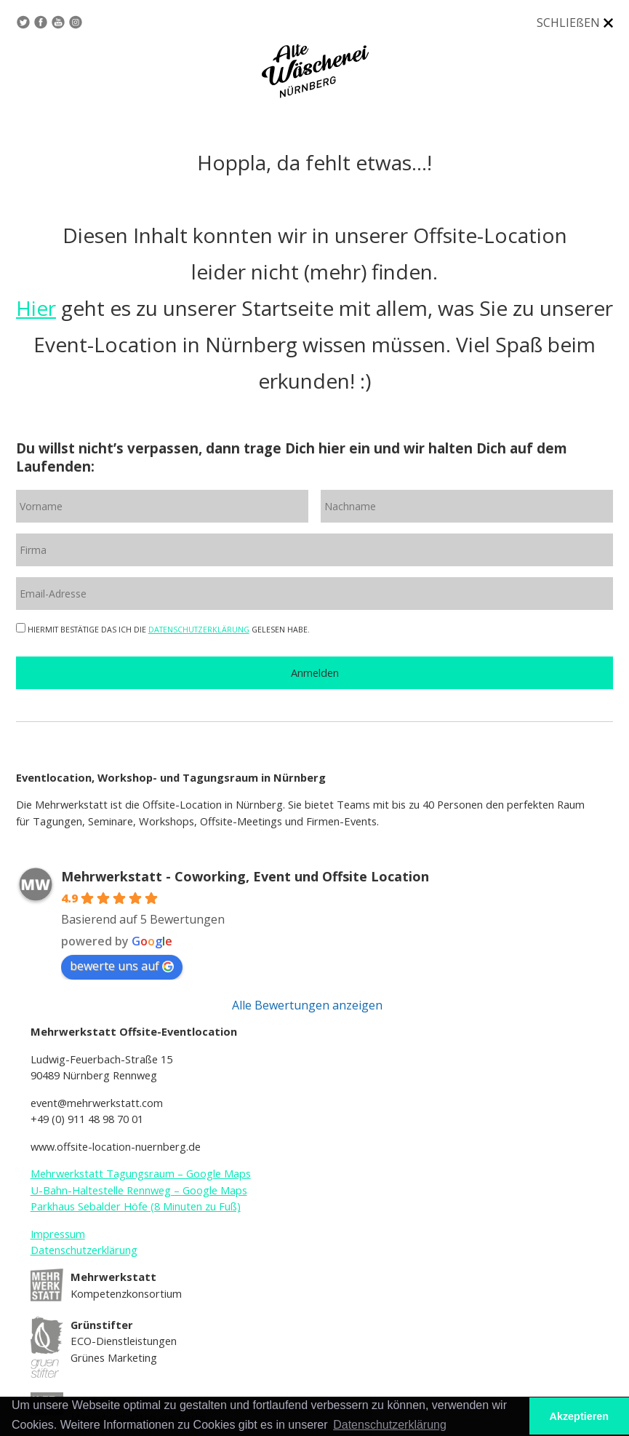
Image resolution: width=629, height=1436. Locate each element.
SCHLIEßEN (568, 23)
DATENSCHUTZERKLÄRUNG (198, 629)
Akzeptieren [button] (579, 1416)
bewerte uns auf (122, 966)
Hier (36, 308)
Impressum (58, 1233)
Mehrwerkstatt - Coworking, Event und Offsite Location (245, 876)
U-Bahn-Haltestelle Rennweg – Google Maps (139, 1190)
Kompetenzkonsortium (126, 1285)
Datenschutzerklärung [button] (389, 1425)
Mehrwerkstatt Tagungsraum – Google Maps (141, 1173)
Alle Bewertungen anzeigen (307, 1005)
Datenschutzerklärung (84, 1249)
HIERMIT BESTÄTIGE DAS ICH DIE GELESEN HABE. (163, 629)
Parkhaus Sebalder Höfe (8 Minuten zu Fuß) (136, 1206)
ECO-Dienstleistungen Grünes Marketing (124, 1341)
